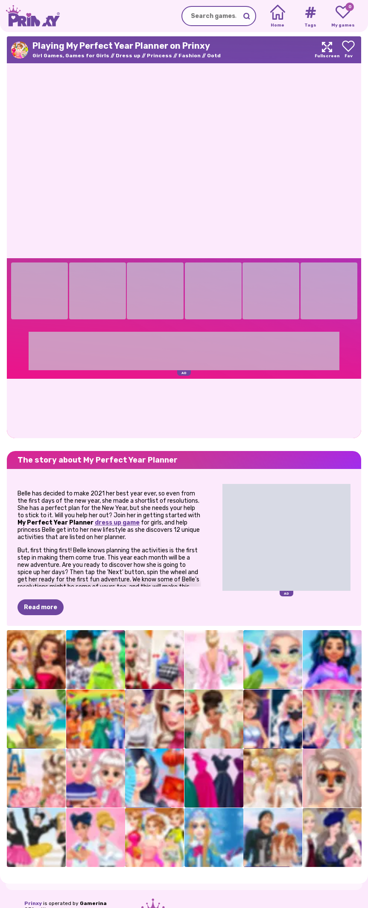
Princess (159, 56)
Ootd (214, 56)
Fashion (189, 56)
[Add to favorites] (348, 50)
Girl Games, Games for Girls (70, 56)
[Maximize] (327, 50)
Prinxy (33, 903)
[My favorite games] (343, 16)
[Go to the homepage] (30, 16)
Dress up (128, 56)
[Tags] (310, 16)
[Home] (278, 16)
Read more (40, 607)
